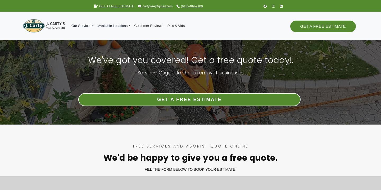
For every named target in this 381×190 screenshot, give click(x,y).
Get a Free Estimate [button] (323, 26)
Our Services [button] (81, 26)
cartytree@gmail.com (155, 6)
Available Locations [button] (113, 26)
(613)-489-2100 (189, 6)
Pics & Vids (176, 26)
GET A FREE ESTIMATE (114, 6)
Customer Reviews (148, 26)
